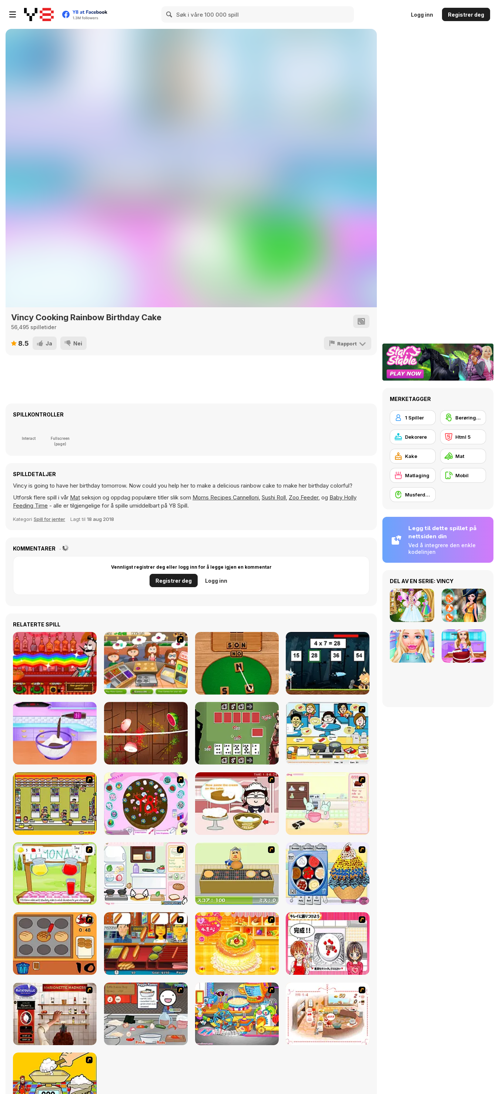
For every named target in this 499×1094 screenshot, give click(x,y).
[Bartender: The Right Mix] (55, 663)
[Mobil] (463, 475)
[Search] (169, 14)
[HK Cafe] (327, 733)
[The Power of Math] (327, 663)
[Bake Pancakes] (237, 873)
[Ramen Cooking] (146, 1014)
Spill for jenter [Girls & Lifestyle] (49, 519)
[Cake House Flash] (237, 943)
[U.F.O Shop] (55, 803)
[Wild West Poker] (237, 733)
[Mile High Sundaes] (327, 873)
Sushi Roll (274, 497)
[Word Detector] (237, 663)
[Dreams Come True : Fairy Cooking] (327, 1014)
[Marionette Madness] (55, 1014)
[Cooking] (55, 943)
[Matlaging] (413, 475)
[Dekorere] (413, 436)
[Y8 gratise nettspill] (39, 14)
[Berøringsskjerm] (463, 417)
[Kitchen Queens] (327, 943)
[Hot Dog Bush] (146, 943)
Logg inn (422, 14)
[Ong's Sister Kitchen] (237, 1014)
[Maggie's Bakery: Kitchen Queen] (237, 803)
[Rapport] (347, 343)
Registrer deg (466, 14)
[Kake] (413, 456)
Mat (75, 497)
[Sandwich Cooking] (146, 873)
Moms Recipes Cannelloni (225, 497)
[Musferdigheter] (413, 494)
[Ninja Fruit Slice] (146, 733)
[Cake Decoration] (146, 803)
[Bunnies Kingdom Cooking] (327, 803)
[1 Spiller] (413, 417)
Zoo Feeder (303, 497)
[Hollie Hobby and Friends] (55, 873)
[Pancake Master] (146, 663)
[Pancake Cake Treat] (55, 733)
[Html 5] (463, 436)
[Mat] (463, 456)
